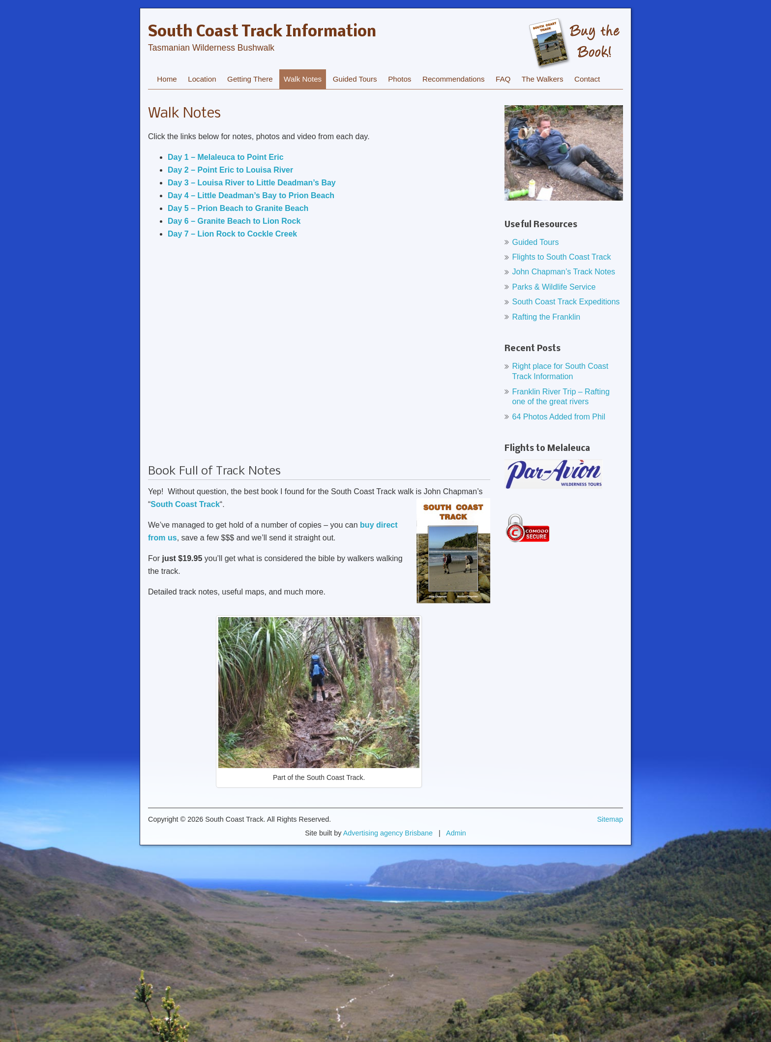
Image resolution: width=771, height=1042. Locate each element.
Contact (587, 79)
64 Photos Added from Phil (558, 417)
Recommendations (453, 79)
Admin (456, 833)
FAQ (503, 79)
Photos (399, 79)
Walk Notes (303, 79)
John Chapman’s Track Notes (564, 272)
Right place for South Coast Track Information (560, 371)
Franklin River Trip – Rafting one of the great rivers (561, 396)
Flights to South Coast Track (561, 257)
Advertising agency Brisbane (388, 833)
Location (202, 79)
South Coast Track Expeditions (566, 302)
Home (167, 79)
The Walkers (542, 79)
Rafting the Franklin (546, 317)
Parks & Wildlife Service (554, 287)
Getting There (250, 79)
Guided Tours (355, 79)
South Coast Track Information (262, 32)
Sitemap (610, 819)
